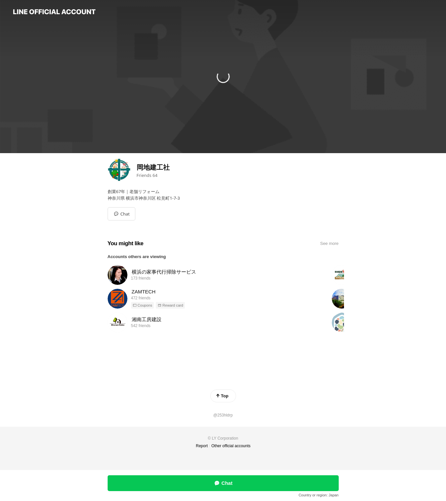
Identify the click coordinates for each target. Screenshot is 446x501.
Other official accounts (231, 446)
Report (202, 446)
